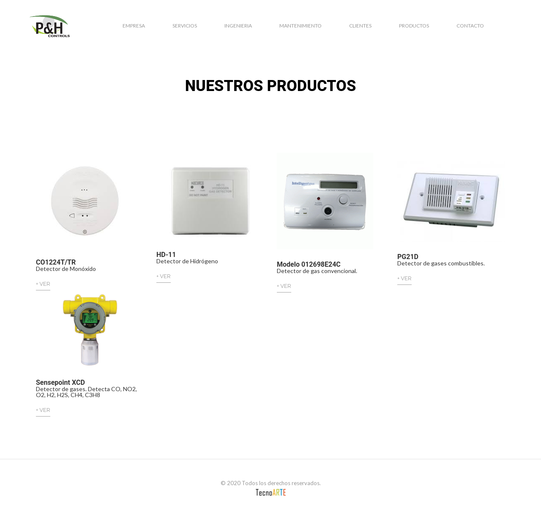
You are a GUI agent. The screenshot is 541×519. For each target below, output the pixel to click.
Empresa (134, 25)
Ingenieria (238, 25)
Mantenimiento (300, 25)
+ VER (43, 284)
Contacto (470, 25)
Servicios (184, 25)
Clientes (360, 25)
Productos (414, 25)
